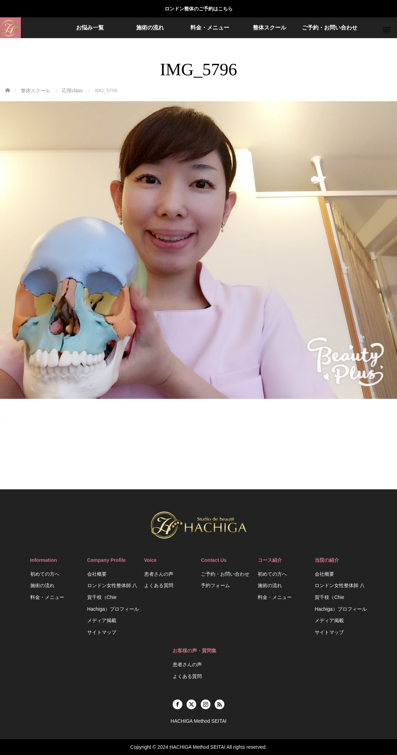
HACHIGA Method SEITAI (197, 747)
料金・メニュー (209, 28)
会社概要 (97, 574)
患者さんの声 (158, 574)
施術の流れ (150, 28)
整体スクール (269, 28)
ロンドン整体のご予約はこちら (199, 8)
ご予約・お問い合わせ (329, 28)
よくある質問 (158, 585)
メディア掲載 (101, 620)
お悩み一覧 (90, 28)
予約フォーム (215, 585)
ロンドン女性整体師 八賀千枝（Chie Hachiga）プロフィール (113, 597)
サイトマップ (101, 632)
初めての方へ (44, 574)
